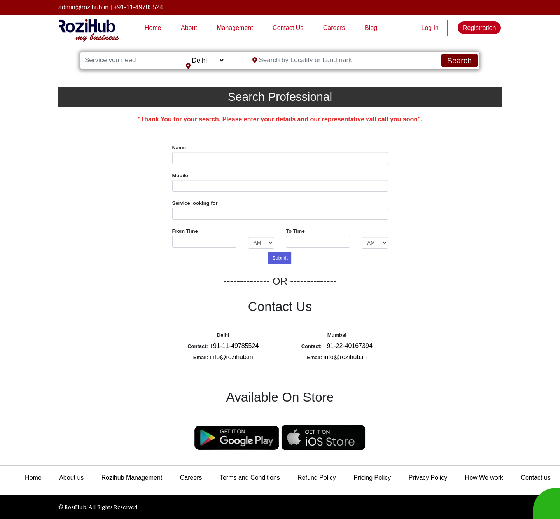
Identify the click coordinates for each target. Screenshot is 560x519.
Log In (430, 27)
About (189, 27)
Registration (479, 27)
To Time (295, 231)
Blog (371, 27)
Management (235, 27)
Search (459, 60)
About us (71, 477)
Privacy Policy (428, 477)
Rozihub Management (132, 477)
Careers (334, 27)
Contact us (535, 477)
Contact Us (288, 27)
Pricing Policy (372, 477)
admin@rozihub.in (83, 7)
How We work (484, 477)
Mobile (180, 175)
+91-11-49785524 (138, 7)
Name (179, 147)
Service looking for (195, 203)
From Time (185, 231)
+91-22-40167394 (348, 346)
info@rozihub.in (231, 357)
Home (153, 27)
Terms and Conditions (250, 477)
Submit (280, 258)
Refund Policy (317, 477)
